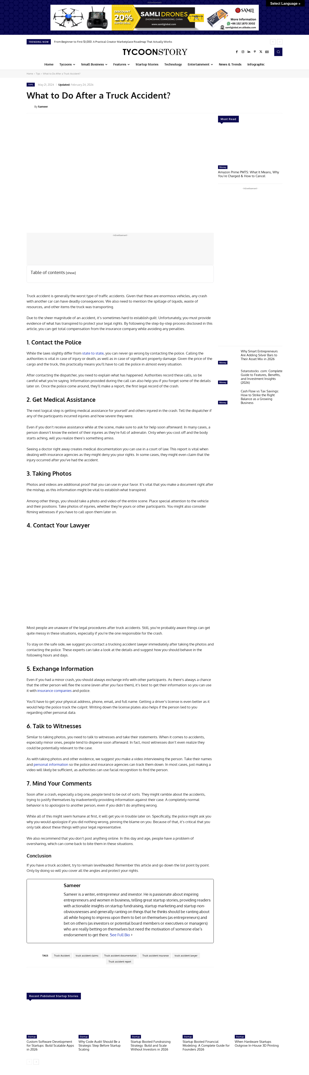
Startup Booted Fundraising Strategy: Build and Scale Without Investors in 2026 (151, 1045)
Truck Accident (62, 955)
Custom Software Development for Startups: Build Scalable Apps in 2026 (50, 1045)
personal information (51, 764)
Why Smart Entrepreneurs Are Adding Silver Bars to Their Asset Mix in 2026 (259, 355)
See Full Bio (120, 934)
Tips (38, 73)
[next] (279, 41)
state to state (93, 353)
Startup (32, 1036)
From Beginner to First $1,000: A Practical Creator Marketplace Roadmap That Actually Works (113, 41)
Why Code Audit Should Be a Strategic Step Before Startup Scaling (100, 1045)
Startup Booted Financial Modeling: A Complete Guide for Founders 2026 (206, 1045)
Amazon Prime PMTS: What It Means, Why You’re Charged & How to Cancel (248, 174)
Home (30, 73)
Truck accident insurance (155, 955)
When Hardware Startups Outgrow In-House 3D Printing (257, 1044)
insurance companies (54, 690)
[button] (278, 52)
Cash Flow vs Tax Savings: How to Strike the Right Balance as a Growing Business (260, 397)
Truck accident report (120, 961)
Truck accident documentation (120, 955)
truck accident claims (87, 955)
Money (222, 167)
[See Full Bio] (131, 935)
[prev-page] (29, 1062)
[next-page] (36, 1062)
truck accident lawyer (186, 955)
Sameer (43, 106)
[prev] (273, 41)
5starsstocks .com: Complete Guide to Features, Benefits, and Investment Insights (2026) (261, 377)
